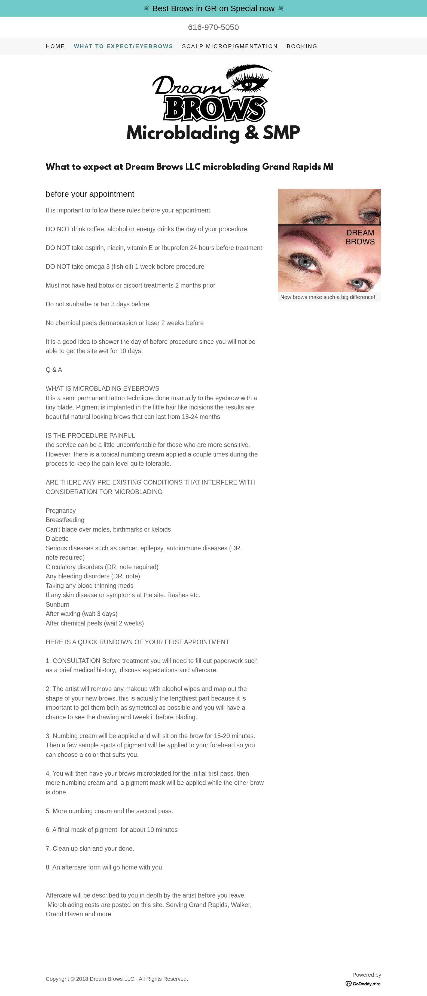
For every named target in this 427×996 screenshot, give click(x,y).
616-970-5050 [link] (213, 27)
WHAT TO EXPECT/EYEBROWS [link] (123, 46)
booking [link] (302, 46)
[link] (213, 91)
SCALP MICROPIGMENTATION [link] (230, 46)
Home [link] (55, 46)
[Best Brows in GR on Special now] (213, 8)
